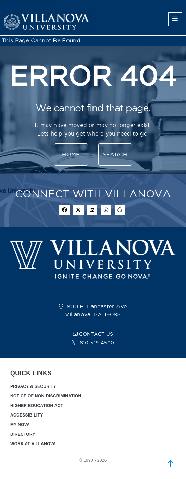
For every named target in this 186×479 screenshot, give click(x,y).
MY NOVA (20, 424)
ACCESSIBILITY (26, 415)
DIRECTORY (22, 434)
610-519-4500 (97, 343)
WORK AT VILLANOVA (33, 443)
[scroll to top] (170, 463)
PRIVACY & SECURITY (33, 386)
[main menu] (175, 19)
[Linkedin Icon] (92, 210)
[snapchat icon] (120, 210)
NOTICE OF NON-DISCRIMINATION (45, 396)
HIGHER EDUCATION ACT (36, 405)
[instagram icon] (106, 210)
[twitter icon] (78, 210)
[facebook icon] (64, 210)
